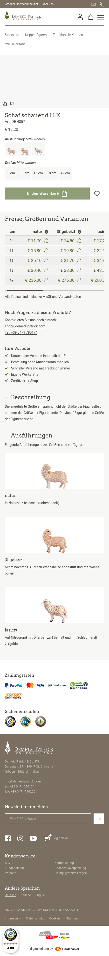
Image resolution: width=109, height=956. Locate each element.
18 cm (51, 173)
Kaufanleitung (64, 863)
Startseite (12, 35)
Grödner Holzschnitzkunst (21, 4)
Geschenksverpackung (70, 868)
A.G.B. (9, 863)
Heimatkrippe (15, 43)
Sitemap (72, 918)
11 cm (24, 173)
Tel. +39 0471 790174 (21, 332)
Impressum (12, 918)
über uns (48, 4)
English (40, 895)
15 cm (38, 173)
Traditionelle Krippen (68, 35)
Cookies (55, 918)
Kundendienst (14, 868)
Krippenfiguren (36, 35)
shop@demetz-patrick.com (25, 326)
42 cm (65, 173)
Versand (10, 873)
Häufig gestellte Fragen (70, 873)
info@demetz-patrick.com (23, 781)
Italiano (26, 895)
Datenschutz (35, 918)
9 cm (11, 173)
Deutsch (10, 895)
